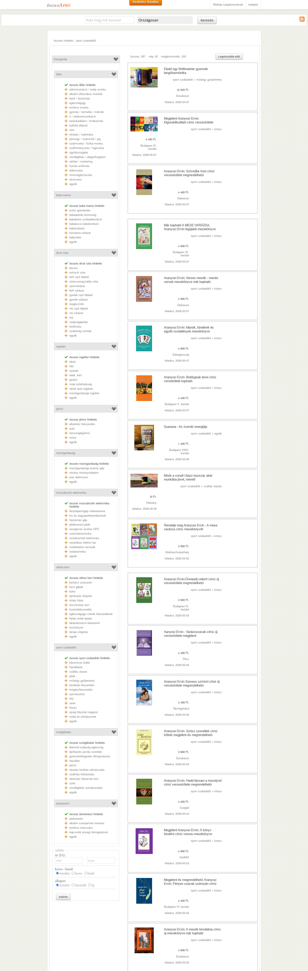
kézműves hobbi (79, 662)
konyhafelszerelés (80, 609)
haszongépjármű (79, 433)
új (93, 885)
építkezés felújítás (80, 596)
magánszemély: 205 (173, 56)
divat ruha (62, 252)
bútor (72, 591)
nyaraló (73, 370)
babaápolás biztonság (82, 214)
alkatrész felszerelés (82, 424)
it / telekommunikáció (82, 116)
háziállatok (76, 667)
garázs (73, 379)
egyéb (73, 184)
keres (78, 873)
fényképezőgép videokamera (87, 511)
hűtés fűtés (76, 600)
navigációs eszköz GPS (84, 529)
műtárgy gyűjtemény (82, 680)
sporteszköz (77, 694)
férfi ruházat (76, 290)
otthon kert (62, 567)
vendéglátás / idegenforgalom (87, 157)
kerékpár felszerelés (81, 685)
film (71, 698)
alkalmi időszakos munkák (85, 94)
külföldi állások (78, 125)
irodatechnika (77, 551)
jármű (59, 408)
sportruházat (77, 286)
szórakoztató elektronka (84, 538)
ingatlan (61, 346)
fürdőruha (75, 326)
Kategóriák (60, 59)
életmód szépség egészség (86, 747)
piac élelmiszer (78, 477)
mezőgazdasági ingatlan (84, 393)
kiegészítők (76, 304)
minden (64, 873)
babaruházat (76, 228)
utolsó (203, 774)
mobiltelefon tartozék (82, 547)
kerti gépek (76, 587)
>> (191, 774)
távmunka (75, 179)
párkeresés (76, 818)
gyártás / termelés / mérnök (86, 112)
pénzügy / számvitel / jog (85, 139)
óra (71, 317)
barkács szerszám (80, 582)
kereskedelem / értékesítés (86, 121)
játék (72, 676)
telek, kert (75, 375)
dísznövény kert (79, 605)
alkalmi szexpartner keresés (86, 823)
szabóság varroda (80, 331)
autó (72, 428)
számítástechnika (80, 533)
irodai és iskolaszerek (82, 716)
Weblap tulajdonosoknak (228, 4)
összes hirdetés (63, 40)
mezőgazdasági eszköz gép (86, 468)
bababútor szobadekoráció (85, 219)
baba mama (63, 195)
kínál (91, 873)
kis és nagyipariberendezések (87, 515)
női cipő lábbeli (78, 308)
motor (72, 437)
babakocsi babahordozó (84, 223)
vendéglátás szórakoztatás (86, 787)
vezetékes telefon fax (82, 542)
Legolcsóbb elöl (229, 56)
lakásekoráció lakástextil (84, 623)
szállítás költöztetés (81, 774)
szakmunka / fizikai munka (86, 143)
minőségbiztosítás (80, 175)
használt (80, 885)
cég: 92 (153, 56)
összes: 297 (137, 56)
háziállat (74, 760)
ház (71, 366)
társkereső (62, 803)
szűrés (63, 896)
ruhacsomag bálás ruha (83, 281)
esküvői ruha (77, 272)
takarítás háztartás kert (84, 778)
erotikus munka (78, 107)
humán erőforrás (79, 166)
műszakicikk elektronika (71, 492)
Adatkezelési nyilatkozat (64, 937)
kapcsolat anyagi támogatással (88, 832)
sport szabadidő (86, 40)
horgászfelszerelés (81, 689)
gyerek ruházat (78, 299)
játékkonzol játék (79, 524)
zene (72, 703)
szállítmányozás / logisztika (86, 148)
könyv (73, 707)
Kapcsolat (55, 925)
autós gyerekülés (79, 210)
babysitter (75, 237)
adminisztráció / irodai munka (87, 89)
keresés (207, 20)
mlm (72, 130)
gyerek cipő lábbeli (80, 295)
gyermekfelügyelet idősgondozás (89, 756)
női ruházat (76, 313)
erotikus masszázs (81, 827)
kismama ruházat (80, 232)
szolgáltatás (63, 732)
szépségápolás (78, 322)
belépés (253, 4)
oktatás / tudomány (81, 134)
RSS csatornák (58, 943)
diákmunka (76, 170)
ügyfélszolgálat (78, 152)
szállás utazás (78, 671)
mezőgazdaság (65, 453)
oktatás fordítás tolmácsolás (87, 769)
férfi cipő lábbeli (79, 277)
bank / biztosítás (79, 98)
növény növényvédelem (84, 472)
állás (59, 74)
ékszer (73, 268)
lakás (72, 361)
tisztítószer (76, 627)
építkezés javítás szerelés (85, 751)
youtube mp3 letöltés (133, 925)
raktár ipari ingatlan (81, 388)
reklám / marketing (80, 161)
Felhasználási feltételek (63, 931)
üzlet (72, 783)
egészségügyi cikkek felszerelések (91, 614)
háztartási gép (78, 520)
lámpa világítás (78, 632)
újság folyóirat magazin (83, 712)
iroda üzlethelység (80, 384)
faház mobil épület (80, 618)
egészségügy (77, 103)
